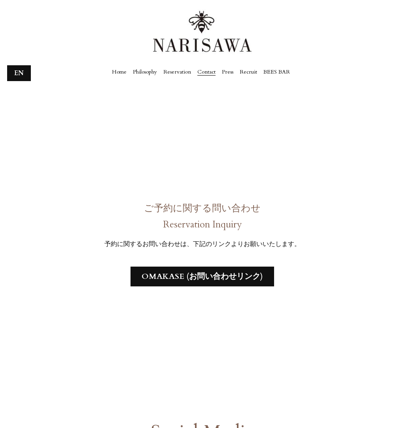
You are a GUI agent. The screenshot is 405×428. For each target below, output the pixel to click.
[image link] (202, 31)
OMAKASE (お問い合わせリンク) (202, 276)
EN (19, 73)
